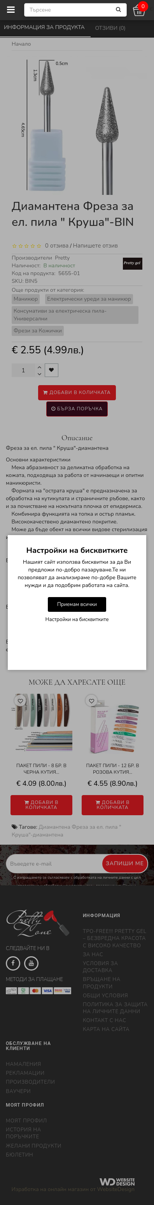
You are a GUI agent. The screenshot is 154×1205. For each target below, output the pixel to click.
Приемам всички (77, 604)
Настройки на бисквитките (77, 619)
